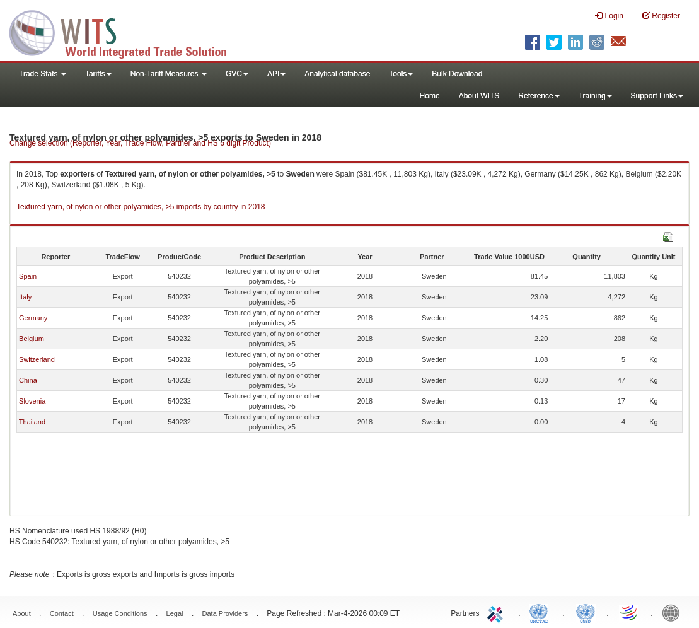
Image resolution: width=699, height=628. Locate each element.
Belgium (31, 338)
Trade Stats (42, 73)
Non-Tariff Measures (168, 73)
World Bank (673, 612)
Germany (33, 318)
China (28, 380)
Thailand (32, 422)
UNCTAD (541, 612)
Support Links (657, 95)
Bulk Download (457, 73)
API (276, 73)
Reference (538, 95)
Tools (401, 73)
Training (595, 95)
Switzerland (37, 359)
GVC (237, 73)
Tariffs (98, 73)
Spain (28, 276)
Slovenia (32, 401)
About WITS (479, 95)
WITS (126, 31)
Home (430, 95)
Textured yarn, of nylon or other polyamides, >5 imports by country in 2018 (140, 206)
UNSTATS (585, 612)
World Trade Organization (629, 612)
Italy (25, 297)
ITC (497, 612)
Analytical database (337, 73)
